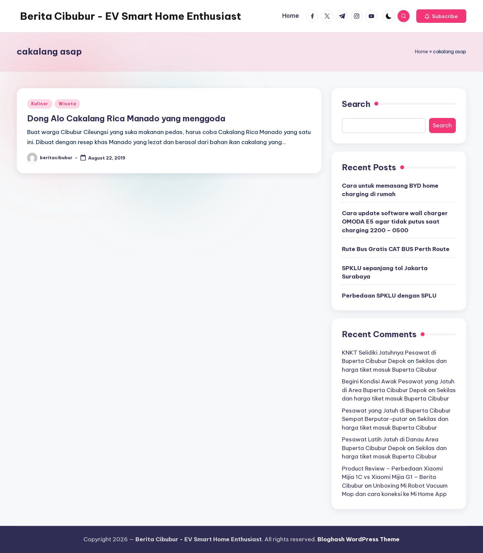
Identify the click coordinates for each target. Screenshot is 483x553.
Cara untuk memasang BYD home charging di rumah (390, 190)
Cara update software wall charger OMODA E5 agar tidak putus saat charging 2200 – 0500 (395, 221)
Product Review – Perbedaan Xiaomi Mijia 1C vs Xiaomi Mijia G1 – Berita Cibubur (392, 477)
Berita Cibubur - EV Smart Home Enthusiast (130, 16)
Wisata (67, 103)
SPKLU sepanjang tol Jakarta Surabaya (385, 272)
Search (356, 104)
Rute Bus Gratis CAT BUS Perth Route (395, 249)
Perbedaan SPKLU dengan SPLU (389, 295)
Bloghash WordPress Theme (358, 539)
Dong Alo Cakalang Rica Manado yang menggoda (126, 118)
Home (421, 52)
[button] (441, 16)
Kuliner (39, 103)
